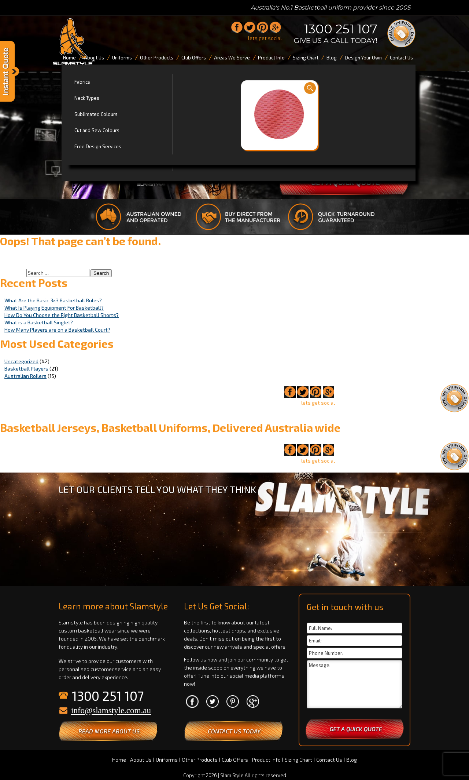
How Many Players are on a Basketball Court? (57, 330)
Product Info (266, 760)
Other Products (200, 760)
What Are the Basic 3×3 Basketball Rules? (53, 300)
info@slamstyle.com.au (111, 710)
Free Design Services (97, 146)
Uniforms (167, 760)
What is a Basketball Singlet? (38, 322)
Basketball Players (26, 368)
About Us (141, 760)
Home (119, 760)
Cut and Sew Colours (96, 130)
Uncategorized (21, 361)
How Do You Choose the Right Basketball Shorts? (61, 315)
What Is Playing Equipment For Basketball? (54, 308)
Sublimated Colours (96, 114)
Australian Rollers (25, 376)
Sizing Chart (298, 760)
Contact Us (329, 760)
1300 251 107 (340, 29)
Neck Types (86, 98)
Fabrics (82, 82)
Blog (351, 760)
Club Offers (235, 760)
